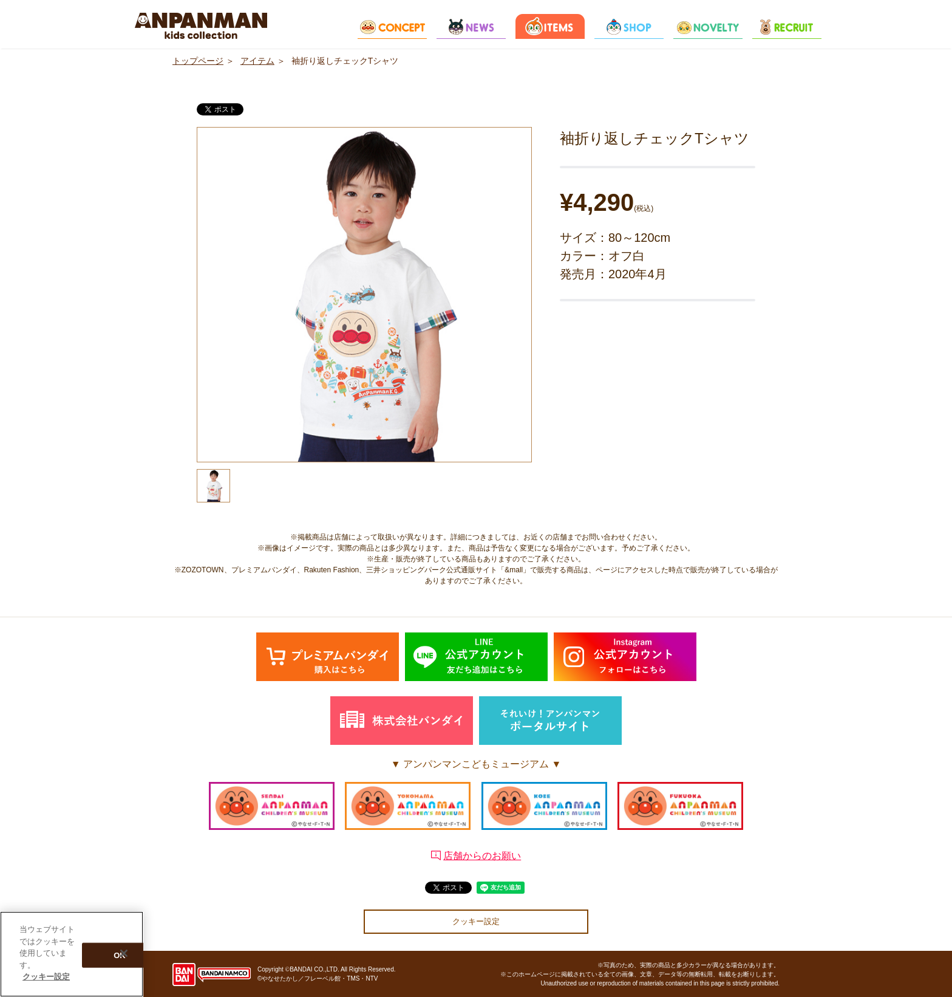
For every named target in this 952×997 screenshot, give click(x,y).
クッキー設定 (476, 921)
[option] (364, 295)
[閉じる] (123, 953)
